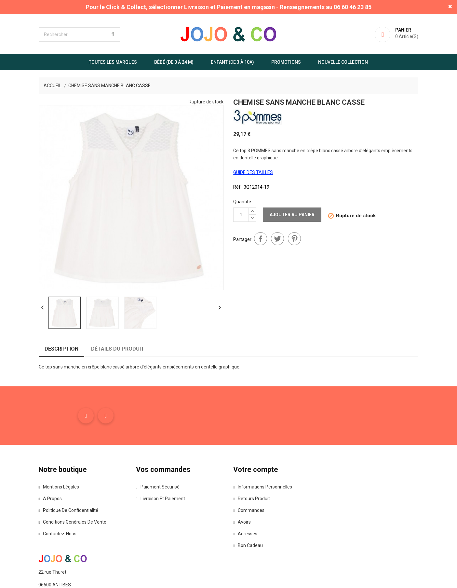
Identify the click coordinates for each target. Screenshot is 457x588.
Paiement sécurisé (158, 487)
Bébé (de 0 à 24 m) (174, 62)
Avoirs (242, 522)
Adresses (246, 534)
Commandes (249, 510)
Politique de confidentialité (68, 510)
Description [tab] (61, 349)
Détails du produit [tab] (117, 349)
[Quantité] (241, 214)
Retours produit (252, 498)
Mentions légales (58, 487)
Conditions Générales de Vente (72, 522)
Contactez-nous (57, 534)
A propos (50, 498)
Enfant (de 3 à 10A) (232, 62)
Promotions (286, 62)
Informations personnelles (263, 487)
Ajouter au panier (292, 214)
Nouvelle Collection (343, 62)
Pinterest (294, 238)
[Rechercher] (79, 34)
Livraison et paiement (160, 498)
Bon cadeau (248, 545)
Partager (260, 238)
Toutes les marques (113, 62)
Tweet (277, 238)
